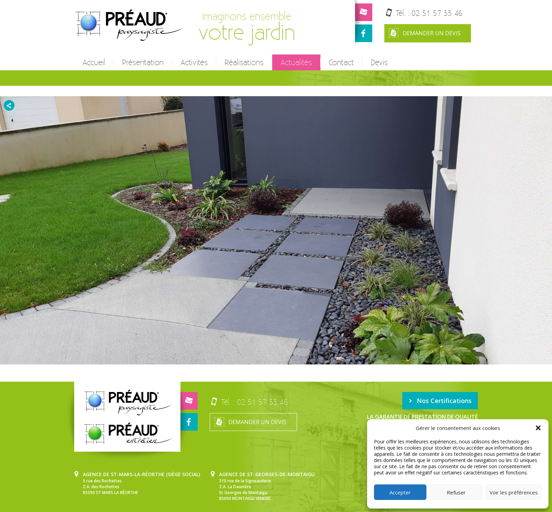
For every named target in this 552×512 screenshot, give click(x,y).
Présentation (143, 62)
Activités (194, 62)
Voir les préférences (514, 492)
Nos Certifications (440, 400)
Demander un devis (424, 33)
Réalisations (244, 62)
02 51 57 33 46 (437, 13)
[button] (538, 427)
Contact (341, 62)
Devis (379, 62)
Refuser (456, 492)
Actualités (296, 62)
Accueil (93, 62)
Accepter (400, 492)
